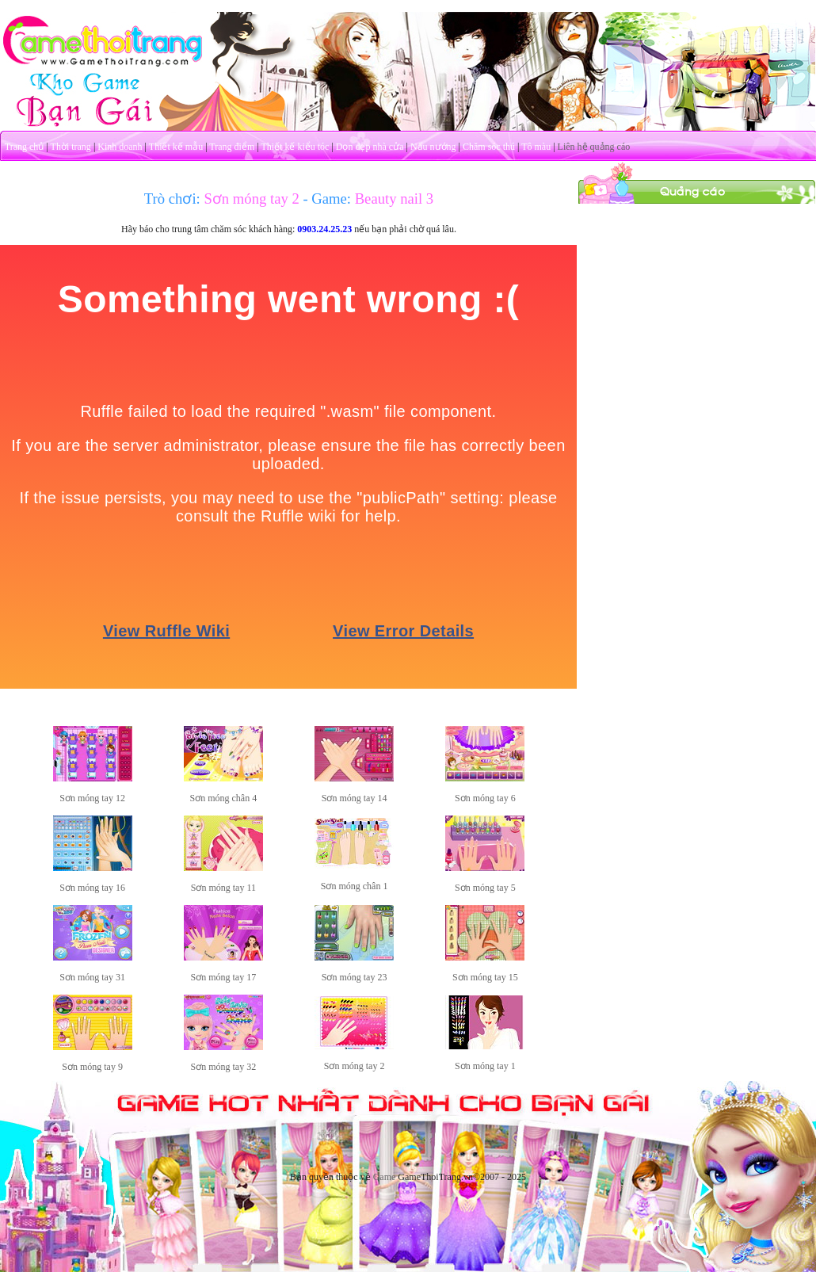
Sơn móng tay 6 (485, 798)
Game (384, 1176)
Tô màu (536, 146)
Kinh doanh (119, 146)
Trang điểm (231, 146)
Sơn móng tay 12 (92, 798)
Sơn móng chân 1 (354, 886)
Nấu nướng (433, 146)
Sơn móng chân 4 (223, 798)
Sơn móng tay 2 (354, 1065)
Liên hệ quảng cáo (594, 146)
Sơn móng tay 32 (224, 1066)
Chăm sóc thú (489, 146)
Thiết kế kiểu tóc (295, 146)
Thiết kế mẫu (176, 146)
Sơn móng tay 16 (92, 887)
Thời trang (71, 146)
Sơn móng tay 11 (223, 887)
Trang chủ (24, 146)
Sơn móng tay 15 (485, 977)
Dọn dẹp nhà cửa (370, 146)
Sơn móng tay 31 (92, 977)
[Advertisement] (697, 303)
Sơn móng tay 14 (354, 798)
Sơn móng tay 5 (485, 887)
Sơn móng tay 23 (354, 977)
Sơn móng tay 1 (485, 1065)
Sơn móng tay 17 (224, 977)
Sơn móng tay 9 (92, 1066)
